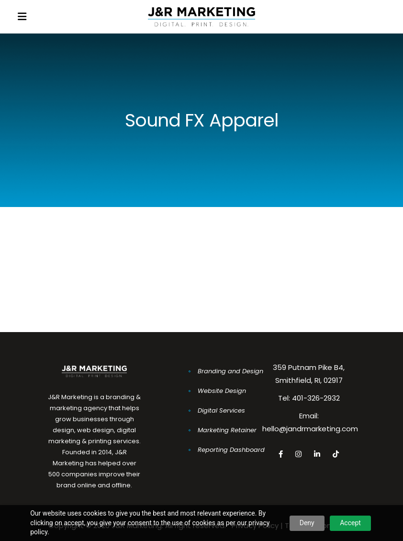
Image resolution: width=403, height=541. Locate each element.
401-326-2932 (316, 398)
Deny (307, 523)
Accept (350, 523)
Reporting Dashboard (231, 449)
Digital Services (221, 410)
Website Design (222, 390)
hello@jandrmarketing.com (310, 429)
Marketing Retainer (227, 430)
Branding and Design (230, 371)
